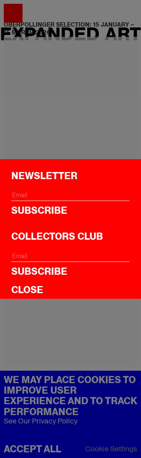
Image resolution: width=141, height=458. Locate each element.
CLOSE (27, 290)
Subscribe (39, 210)
